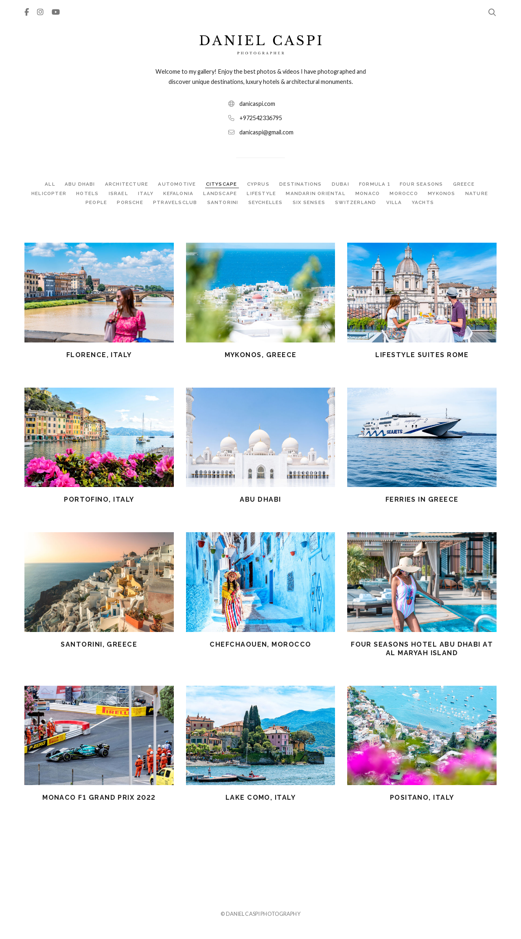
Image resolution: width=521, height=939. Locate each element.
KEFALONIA (178, 193)
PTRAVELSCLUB (176, 202)
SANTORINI (224, 202)
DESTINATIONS (300, 184)
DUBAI (340, 184)
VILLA (395, 202)
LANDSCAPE (220, 193)
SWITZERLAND (357, 202)
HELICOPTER (47, 193)
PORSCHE (131, 202)
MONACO (368, 193)
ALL (48, 184)
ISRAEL (117, 193)
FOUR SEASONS (423, 184)
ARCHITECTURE (126, 184)
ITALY (144, 193)
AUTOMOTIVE (176, 184)
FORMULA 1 (375, 184)
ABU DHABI (79, 184)
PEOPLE (96, 202)
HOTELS (86, 193)
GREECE (465, 184)
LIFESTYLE (261, 193)
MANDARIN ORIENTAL (316, 193)
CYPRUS (258, 184)
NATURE (479, 193)
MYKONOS (445, 193)
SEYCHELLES (267, 202)
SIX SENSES (310, 202)
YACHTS (424, 202)
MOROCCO (406, 193)
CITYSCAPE (221, 184)
